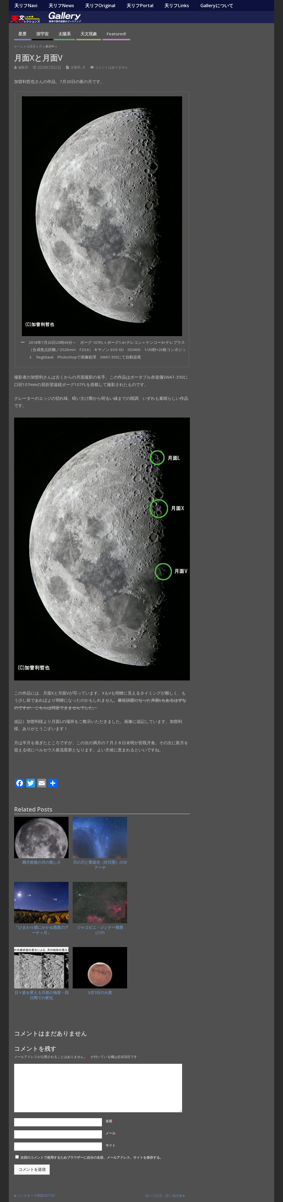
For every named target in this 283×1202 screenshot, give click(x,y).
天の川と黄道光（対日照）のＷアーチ (100, 865)
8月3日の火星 (100, 992)
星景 (22, 33)
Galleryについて (216, 5)
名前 (110, 1121)
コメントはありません (111, 67)
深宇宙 (42, 33)
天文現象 (88, 33)
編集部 (23, 67)
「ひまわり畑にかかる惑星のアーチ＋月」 (41, 930)
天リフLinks (176, 5)
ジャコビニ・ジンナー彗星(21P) (100, 930)
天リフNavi (25, 5)
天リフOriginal (100, 5)
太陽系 (64, 33)
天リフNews (61, 5)
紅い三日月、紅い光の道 (164, 1195)
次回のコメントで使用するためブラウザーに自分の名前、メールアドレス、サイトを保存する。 (91, 1157)
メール (112, 1133)
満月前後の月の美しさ (41, 862)
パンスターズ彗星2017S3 (36, 1195)
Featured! (116, 33)
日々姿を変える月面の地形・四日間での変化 (41, 995)
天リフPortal (140, 5)
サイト (111, 1145)
